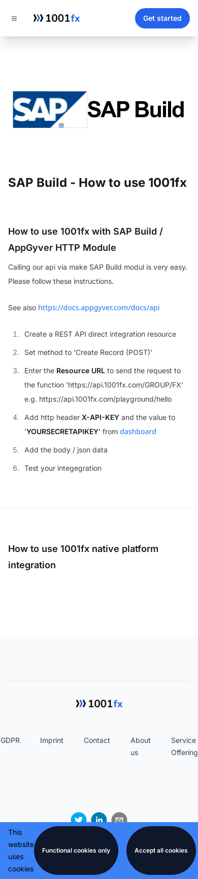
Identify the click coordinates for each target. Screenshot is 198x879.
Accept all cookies (161, 850)
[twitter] (79, 820)
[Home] (56, 18)
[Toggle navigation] (14, 18)
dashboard (138, 431)
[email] (119, 820)
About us (140, 746)
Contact (97, 740)
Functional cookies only (76, 850)
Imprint (51, 740)
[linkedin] (99, 820)
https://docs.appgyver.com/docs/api (98, 307)
